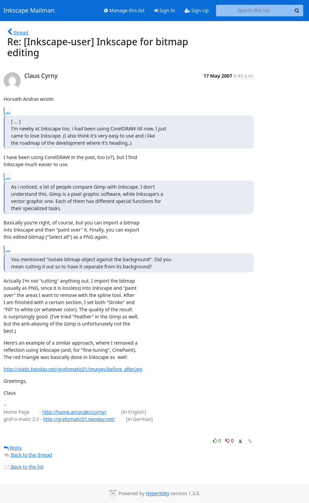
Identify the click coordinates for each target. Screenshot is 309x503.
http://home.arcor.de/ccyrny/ (74, 412)
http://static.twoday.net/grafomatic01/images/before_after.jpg (73, 369)
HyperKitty (157, 493)
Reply (13, 447)
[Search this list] (253, 10)
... (8, 111)
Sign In (164, 10)
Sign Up (197, 10)
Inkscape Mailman (29, 10)
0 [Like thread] (217, 440)
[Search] (297, 10)
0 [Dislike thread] (230, 440)
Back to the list (24, 466)
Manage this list (124, 10)
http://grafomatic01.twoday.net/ (79, 419)
